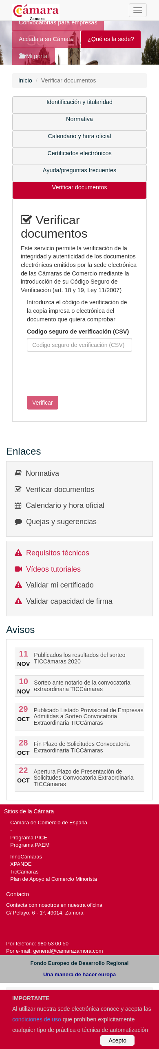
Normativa (79, 119)
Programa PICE (28, 837)
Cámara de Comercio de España (48, 822)
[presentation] (83, 374)
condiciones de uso (36, 1019)
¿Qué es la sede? (111, 39)
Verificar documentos (79, 187)
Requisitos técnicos (57, 553)
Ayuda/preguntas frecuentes (79, 170)
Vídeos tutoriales (53, 569)
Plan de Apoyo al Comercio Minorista (53, 879)
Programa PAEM (29, 845)
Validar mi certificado (60, 585)
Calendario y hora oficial (79, 136)
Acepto (117, 1040)
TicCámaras (24, 872)
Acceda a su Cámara (46, 39)
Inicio (25, 80)
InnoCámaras (26, 857)
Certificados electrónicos (79, 153)
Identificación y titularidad (79, 102)
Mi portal (34, 56)
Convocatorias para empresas (58, 22)
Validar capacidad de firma (69, 601)
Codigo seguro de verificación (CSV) (78, 331)
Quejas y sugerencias (61, 522)
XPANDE (20, 864)
